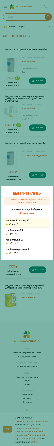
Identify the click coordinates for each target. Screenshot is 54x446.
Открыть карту (27, 213)
